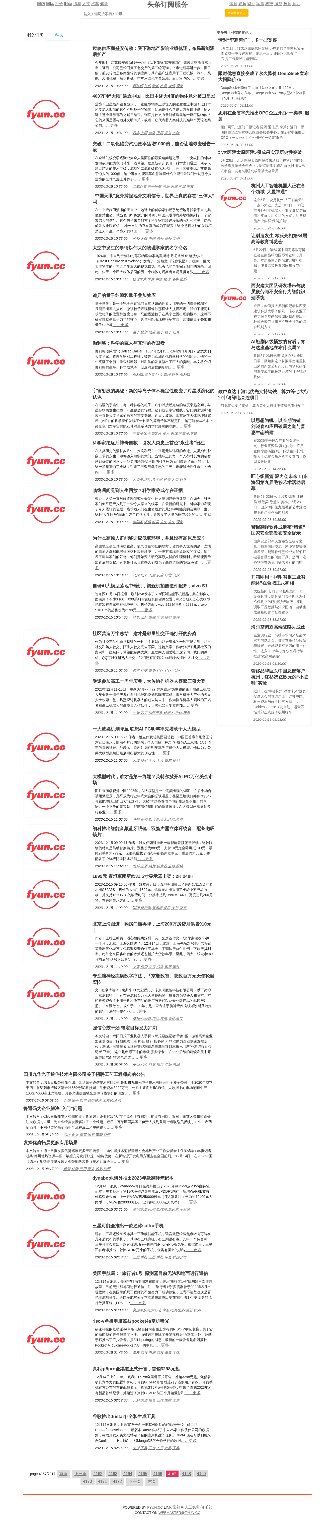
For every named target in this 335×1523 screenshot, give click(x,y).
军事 (260, 4)
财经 (251, 4)
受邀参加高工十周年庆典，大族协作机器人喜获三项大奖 (149, 681)
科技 (269, 4)
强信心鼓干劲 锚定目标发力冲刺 (125, 1027)
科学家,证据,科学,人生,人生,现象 (158, 522)
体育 (233, 4)
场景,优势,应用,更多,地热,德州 (86, 1169)
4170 (87, 1481)
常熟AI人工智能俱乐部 (192, 1507)
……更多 (197, 78)
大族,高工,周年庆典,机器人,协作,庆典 (161, 713)
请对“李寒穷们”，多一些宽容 (247, 40)
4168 (186, 1474)
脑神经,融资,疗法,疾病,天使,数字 (158, 1019)
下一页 (135, 1481)
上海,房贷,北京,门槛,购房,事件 (156, 967)
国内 (41, 4)
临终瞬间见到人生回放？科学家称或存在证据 (138, 490)
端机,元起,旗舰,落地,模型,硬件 (156, 617)
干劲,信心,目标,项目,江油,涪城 (156, 1065)
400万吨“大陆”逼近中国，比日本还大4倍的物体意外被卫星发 (154, 96)
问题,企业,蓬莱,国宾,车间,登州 (86, 1135)
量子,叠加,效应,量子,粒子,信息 (156, 332)
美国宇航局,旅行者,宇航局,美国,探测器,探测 (167, 1310)
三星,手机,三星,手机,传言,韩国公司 (160, 1257)
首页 (63, 1474)
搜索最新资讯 (237, 13)
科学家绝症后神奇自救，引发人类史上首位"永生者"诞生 (149, 442)
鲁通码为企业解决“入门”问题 (52, 1108)
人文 (86, 4)
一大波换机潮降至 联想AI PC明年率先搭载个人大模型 (147, 729)
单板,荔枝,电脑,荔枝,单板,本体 (156, 1353)
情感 (77, 4)
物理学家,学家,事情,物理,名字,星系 (160, 279)
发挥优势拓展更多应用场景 (50, 1142)
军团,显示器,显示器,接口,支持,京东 (160, 908)
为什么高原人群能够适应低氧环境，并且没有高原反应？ (149, 538)
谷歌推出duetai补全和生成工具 (124, 1416)
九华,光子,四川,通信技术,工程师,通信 (92, 1101)
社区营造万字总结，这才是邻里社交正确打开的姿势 (144, 633)
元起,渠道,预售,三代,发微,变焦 (156, 1400)
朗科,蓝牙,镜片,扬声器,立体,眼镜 (158, 866)
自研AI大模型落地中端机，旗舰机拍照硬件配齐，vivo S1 (150, 585)
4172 (117, 1481)
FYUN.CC (155, 1507)
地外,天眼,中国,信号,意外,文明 (156, 238)
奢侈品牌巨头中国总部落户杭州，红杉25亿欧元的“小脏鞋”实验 (279, 677)
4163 (112, 1474)
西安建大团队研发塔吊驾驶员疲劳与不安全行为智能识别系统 (278, 291)
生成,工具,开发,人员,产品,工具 (156, 1448)
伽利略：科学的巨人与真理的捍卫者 (129, 343)
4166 (157, 1474)
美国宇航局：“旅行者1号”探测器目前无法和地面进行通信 (150, 1273)
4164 (127, 1474)
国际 (50, 4)
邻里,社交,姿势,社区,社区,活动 (156, 670)
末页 (152, 1481)
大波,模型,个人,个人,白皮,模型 (156, 760)
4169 (201, 1474)
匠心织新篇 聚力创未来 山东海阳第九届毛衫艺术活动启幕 (279, 482)
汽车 (95, 4)
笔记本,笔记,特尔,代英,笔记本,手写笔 (161, 1209)
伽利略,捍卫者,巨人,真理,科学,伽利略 (161, 375)
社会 (59, 4)
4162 (98, 1474)
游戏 (278, 4)
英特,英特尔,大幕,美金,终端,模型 (158, 819)
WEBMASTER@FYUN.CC (179, 1513)
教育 (287, 4)
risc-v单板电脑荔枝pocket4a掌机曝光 (131, 1321)
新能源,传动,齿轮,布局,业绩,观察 (158, 86)
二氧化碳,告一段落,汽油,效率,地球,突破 (163, 187)
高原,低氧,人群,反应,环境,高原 (156, 575)
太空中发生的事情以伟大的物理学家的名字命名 (140, 247)
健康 (104, 4)
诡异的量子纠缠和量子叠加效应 (124, 295)
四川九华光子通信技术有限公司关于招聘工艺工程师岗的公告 (84, 1074)
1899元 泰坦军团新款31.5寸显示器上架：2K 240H (143, 876)
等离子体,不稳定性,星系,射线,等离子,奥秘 (165, 434)
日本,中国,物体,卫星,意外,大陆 (156, 133)
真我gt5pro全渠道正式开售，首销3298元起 (136, 1368)
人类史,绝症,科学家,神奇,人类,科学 (160, 479)
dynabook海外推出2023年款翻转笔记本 (133, 1178)
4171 (102, 1481)
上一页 (80, 1474)
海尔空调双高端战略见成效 (278, 627)
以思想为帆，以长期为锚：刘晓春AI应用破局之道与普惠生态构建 (278, 426)
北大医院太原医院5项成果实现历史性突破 (260, 152)
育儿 (296, 4)
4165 (142, 1474)
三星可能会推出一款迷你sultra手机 (128, 1225)
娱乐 (242, 4)
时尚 (68, 4)
